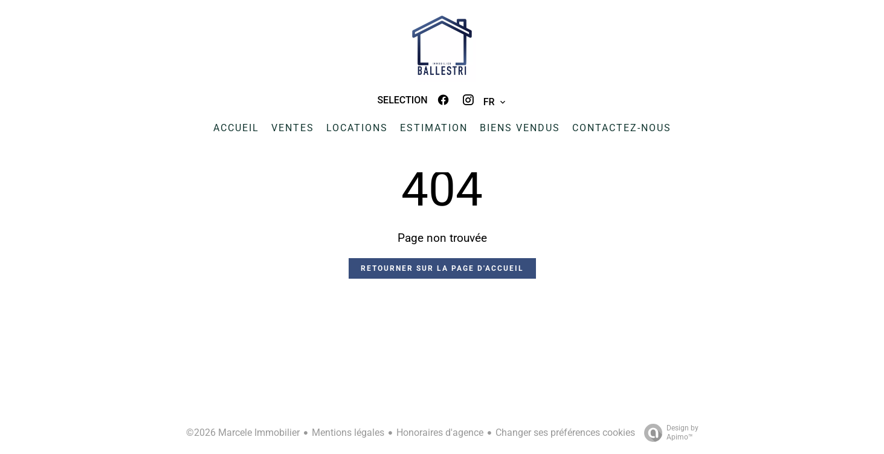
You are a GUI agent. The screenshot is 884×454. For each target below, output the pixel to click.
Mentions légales (348, 432)
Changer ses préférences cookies (565, 432)
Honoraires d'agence (439, 432)
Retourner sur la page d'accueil (442, 268)
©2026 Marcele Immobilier (243, 432)
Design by (668, 433)
